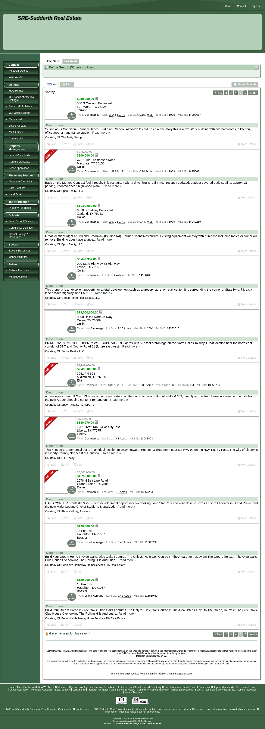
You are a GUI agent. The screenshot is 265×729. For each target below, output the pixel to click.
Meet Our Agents (18, 70)
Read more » (101, 132)
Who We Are (16, 77)
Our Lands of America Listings (21, 99)
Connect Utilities (18, 257)
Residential (15, 119)
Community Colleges (21, 227)
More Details (248, 144)
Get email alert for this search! (69, 633)
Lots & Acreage (17, 125)
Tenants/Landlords (19, 155)
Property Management (17, 147)
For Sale (53, 61)
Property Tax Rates (20, 207)
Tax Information (19, 201)
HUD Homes (16, 90)
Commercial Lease (19, 161)
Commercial (16, 138)
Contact (240, 6)
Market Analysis (18, 276)
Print (79, 144)
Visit (91, 144)
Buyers (13, 244)
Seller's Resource (19, 270)
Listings (14, 84)
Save (53, 144)
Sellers (13, 264)
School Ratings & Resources (19, 236)
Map (66, 144)
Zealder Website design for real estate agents (138, 723)
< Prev (218, 93)
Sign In (254, 6)
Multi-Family (16, 132)
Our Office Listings (19, 112)
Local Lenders (17, 187)
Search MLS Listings (20, 106)
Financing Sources (21, 175)
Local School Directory (22, 221)
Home (227, 6)
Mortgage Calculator (20, 181)
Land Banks (15, 194)
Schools (14, 215)
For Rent (70, 61)
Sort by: (50, 92)
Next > (253, 93)
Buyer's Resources (19, 250)
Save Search (244, 85)
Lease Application (19, 168)
